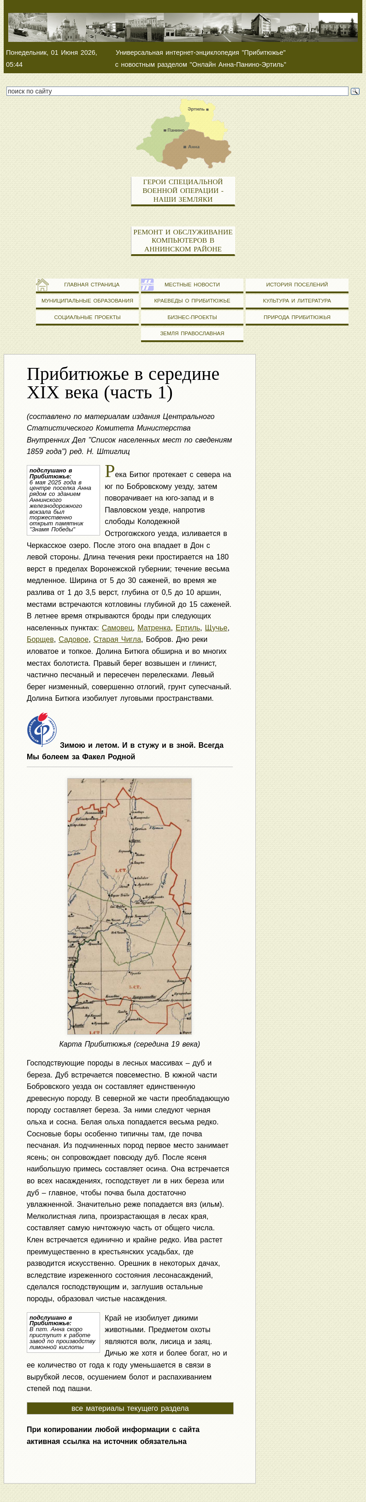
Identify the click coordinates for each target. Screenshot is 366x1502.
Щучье (216, 628)
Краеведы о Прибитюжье (192, 300)
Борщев (40, 639)
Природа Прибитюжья (297, 317)
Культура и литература (297, 300)
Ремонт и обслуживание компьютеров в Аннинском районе (182, 240)
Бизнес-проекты (192, 317)
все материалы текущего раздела (130, 1408)
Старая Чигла (117, 639)
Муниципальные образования (87, 300)
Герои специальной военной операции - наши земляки (183, 190)
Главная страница (87, 284)
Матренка (154, 628)
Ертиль (188, 628)
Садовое (74, 639)
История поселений (297, 284)
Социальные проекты (87, 317)
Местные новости (192, 284)
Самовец (117, 628)
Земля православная (192, 333)
